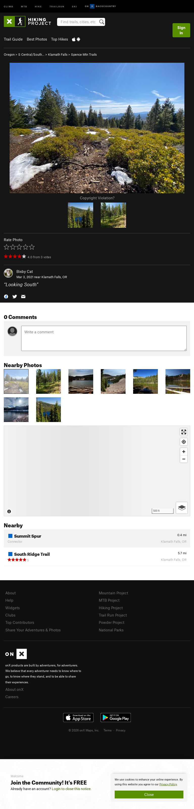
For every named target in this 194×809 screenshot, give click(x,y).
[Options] (181, 507)
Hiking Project (111, 607)
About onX (14, 689)
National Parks (111, 630)
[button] (6, 296)
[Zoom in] (183, 451)
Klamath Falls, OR (54, 277)
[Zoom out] (183, 459)
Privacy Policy (168, 784)
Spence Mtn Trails (84, 54)
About (10, 593)
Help (9, 600)
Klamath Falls (57, 54)
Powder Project (111, 622)
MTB (24, 6)
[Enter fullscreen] (183, 432)
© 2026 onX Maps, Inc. (83, 730)
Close (149, 794)
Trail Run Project (113, 615)
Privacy (121, 730)
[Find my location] (183, 441)
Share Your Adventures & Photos (33, 630)
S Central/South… (31, 54)
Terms (108, 730)
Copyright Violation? (97, 198)
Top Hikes (59, 39)
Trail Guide (13, 39)
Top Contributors (19, 622)
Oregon (9, 54)
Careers (11, 696)
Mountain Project (113, 593)
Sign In (181, 30)
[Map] (97, 471)
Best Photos (37, 39)
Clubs (10, 615)
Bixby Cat (24, 271)
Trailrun (57, 6)
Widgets (12, 607)
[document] (149, 787)
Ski (74, 6)
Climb (8, 6)
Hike (38, 6)
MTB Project (109, 600)
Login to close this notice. (71, 789)
